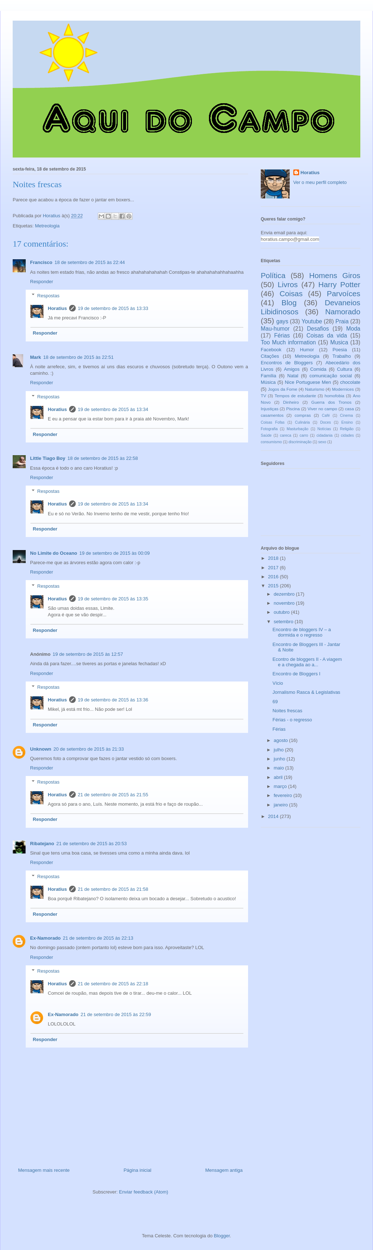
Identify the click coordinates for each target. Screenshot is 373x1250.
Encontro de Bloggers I (296, 673)
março (281, 786)
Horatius (57, 308)
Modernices (343, 389)
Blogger (222, 1235)
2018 (274, 558)
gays (282, 321)
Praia (341, 321)
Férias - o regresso (292, 719)
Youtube (312, 321)
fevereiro (283, 795)
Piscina (293, 408)
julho (279, 749)
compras (302, 415)
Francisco (41, 262)
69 (274, 701)
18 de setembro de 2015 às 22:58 (102, 458)
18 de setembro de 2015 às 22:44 (89, 262)
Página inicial (137, 1170)
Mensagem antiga (224, 1170)
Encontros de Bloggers (287, 362)
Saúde (266, 435)
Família (268, 375)
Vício (277, 683)
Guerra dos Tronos (331, 402)
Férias (282, 335)
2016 (274, 576)
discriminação (300, 442)
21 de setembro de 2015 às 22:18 (113, 983)
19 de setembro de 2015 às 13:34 (113, 409)
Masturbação (298, 429)
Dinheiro (291, 402)
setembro (284, 621)
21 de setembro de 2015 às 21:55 (113, 794)
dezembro (285, 594)
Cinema (346, 416)
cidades (347, 435)
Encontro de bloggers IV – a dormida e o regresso (301, 632)
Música (268, 382)
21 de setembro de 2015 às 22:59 (116, 1014)
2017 (274, 567)
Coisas (291, 293)
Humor (307, 349)
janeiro (281, 805)
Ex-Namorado (45, 938)
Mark (35, 357)
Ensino (347, 422)
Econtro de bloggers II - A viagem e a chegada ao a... (307, 662)
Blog (289, 302)
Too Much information (288, 342)
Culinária (302, 422)
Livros (288, 284)
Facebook (271, 349)
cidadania (325, 435)
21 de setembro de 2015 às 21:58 (113, 889)
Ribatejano (42, 843)
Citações (270, 356)
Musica (339, 342)
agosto (281, 740)
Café (326, 416)
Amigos (291, 369)
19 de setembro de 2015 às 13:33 (113, 308)
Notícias (324, 429)
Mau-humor (275, 329)
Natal (292, 375)
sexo (322, 442)
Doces (325, 422)
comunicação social (330, 375)
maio (279, 768)
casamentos (272, 415)
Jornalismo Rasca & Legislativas (306, 692)
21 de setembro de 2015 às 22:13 (98, 938)
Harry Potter (339, 284)
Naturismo (314, 389)
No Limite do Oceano (53, 553)
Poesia (339, 349)
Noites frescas (287, 710)
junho (280, 759)
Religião (347, 429)
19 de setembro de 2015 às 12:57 (88, 654)
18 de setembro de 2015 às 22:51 (78, 357)
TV (263, 395)
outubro (282, 612)
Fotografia (269, 429)
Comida (318, 369)
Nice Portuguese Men (308, 382)
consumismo (271, 442)
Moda (353, 329)
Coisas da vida (326, 335)
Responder (41, 281)
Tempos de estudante (295, 395)
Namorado (342, 311)
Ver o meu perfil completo (320, 182)
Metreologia (47, 225)
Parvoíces (343, 293)
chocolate (350, 382)
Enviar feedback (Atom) (143, 1192)
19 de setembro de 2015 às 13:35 (113, 598)
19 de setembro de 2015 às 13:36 (113, 699)
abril (279, 777)
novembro (285, 603)
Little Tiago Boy (47, 458)
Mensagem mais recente (44, 1170)
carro (303, 435)
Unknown (40, 749)
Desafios (318, 329)
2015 (274, 585)
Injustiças (269, 408)
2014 (274, 816)
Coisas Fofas (273, 422)
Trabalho (341, 356)
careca (285, 435)
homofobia (334, 395)
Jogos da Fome (282, 389)
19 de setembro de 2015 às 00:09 (114, 553)
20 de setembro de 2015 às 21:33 (89, 749)
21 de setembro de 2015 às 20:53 (91, 843)
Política (273, 275)
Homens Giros (334, 275)
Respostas (48, 295)
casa (349, 408)
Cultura (344, 369)
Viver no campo (322, 408)
